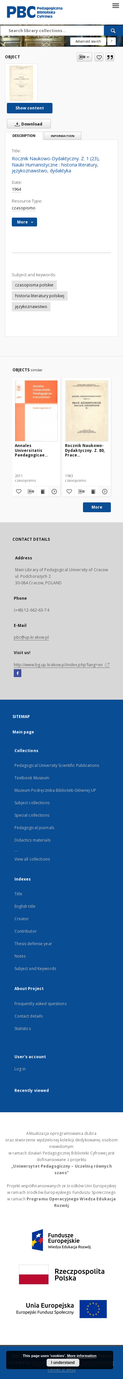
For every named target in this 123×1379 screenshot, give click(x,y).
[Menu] (115, 5)
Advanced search (88, 41)
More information (81, 1356)
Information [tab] (62, 136)
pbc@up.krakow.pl (31, 637)
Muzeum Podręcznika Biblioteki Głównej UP (55, 790)
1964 (16, 189)
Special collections (31, 815)
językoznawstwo (31, 306)
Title (18, 894)
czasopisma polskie (34, 285)
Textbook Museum (32, 778)
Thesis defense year (33, 943)
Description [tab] (23, 136)
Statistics (22, 1028)
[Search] (113, 30)
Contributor (25, 931)
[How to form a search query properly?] (111, 41)
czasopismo (23, 208)
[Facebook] (17, 673)
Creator (21, 919)
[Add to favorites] (98, 57)
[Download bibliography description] (30, 491)
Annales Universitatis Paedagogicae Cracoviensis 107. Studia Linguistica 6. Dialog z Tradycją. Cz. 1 (36, 450)
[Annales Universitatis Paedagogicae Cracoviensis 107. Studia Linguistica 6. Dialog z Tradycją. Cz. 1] (36, 410)
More (97, 507)
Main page (23, 732)
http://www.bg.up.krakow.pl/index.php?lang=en (62, 665)
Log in (20, 1069)
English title (25, 906)
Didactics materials (32, 840)
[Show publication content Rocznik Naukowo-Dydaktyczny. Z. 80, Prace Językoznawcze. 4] (93, 491)
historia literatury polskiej (39, 296)
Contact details (28, 1016)
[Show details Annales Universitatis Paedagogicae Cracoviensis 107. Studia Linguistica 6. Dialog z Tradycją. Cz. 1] (53, 491)
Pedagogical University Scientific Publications (56, 765)
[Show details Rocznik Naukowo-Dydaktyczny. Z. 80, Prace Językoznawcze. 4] (104, 491)
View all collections (32, 859)
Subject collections (32, 803)
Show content (29, 108)
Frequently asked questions (40, 1003)
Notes (20, 956)
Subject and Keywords (35, 968)
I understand (63, 1362)
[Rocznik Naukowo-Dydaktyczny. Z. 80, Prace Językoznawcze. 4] (86, 410)
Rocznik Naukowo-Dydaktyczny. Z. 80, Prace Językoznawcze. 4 (85, 450)
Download (27, 124)
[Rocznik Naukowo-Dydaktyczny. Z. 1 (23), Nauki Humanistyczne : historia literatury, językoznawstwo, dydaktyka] (21, 83)
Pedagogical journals (34, 827)
